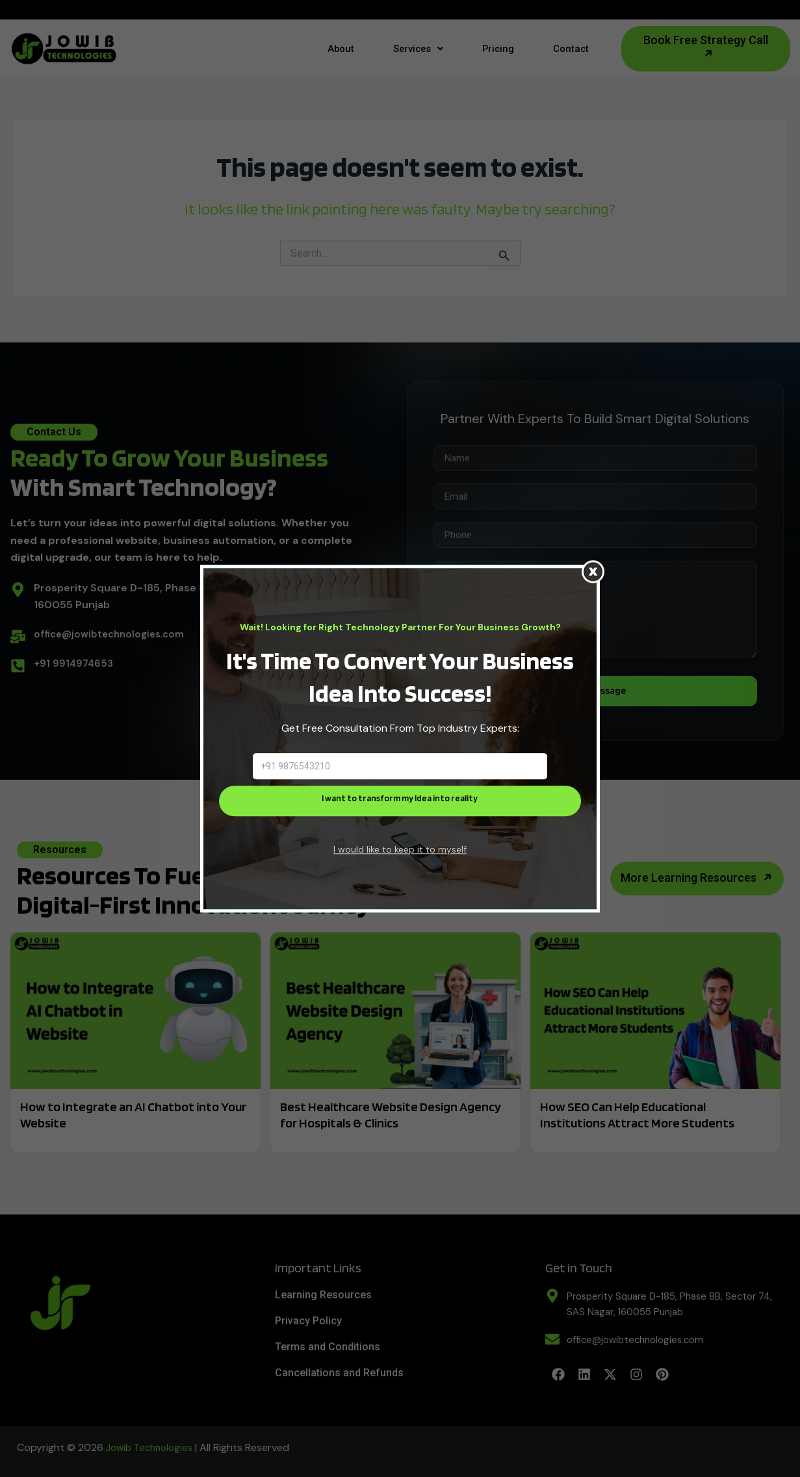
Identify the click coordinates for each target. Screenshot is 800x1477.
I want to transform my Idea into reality (400, 800)
